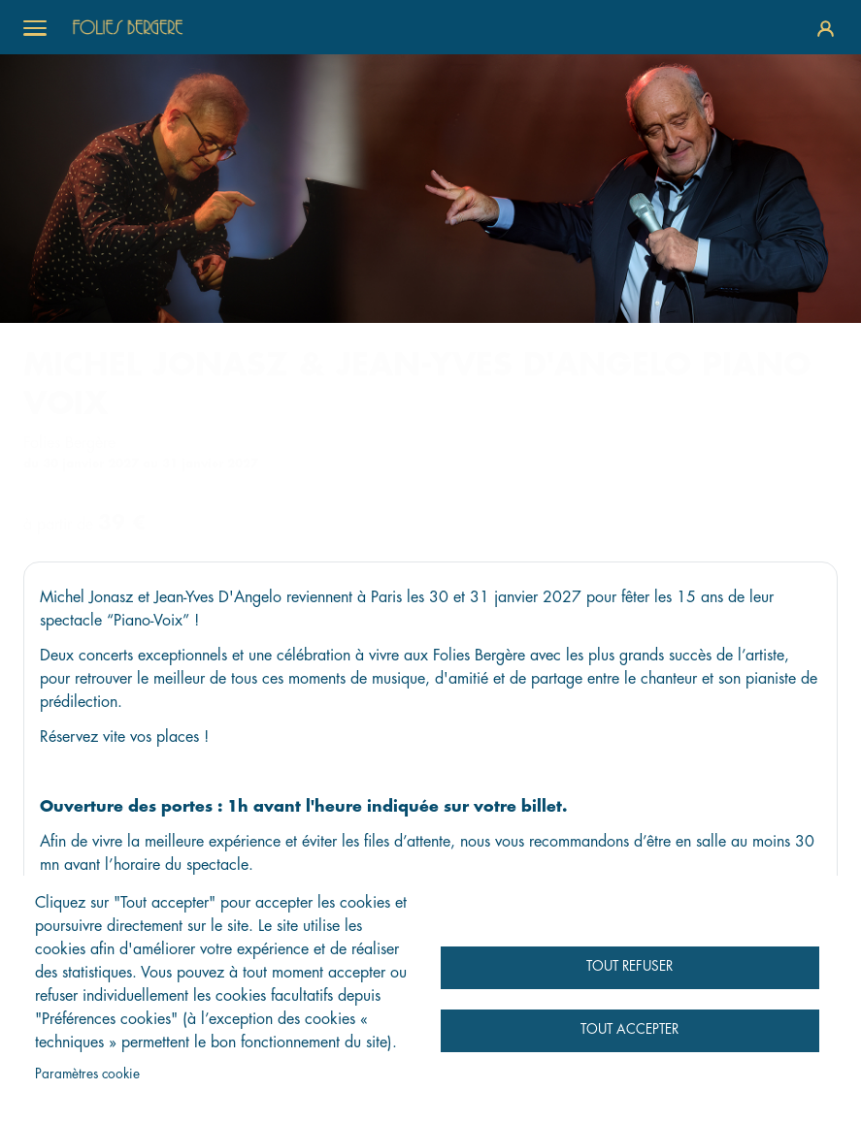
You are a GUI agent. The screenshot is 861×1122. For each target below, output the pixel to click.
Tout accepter (629, 1029)
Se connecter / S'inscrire (825, 28)
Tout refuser (629, 966)
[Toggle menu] (35, 27)
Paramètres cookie (87, 1074)
